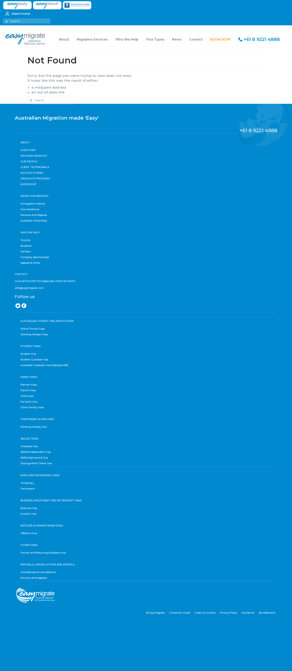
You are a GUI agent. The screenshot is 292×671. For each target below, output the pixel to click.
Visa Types (155, 39)
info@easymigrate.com (29, 287)
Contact (196, 39)
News (177, 39)
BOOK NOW (220, 39)
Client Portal (17, 14)
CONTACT (21, 274)
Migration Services (92, 39)
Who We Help (126, 39)
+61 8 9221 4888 (262, 39)
